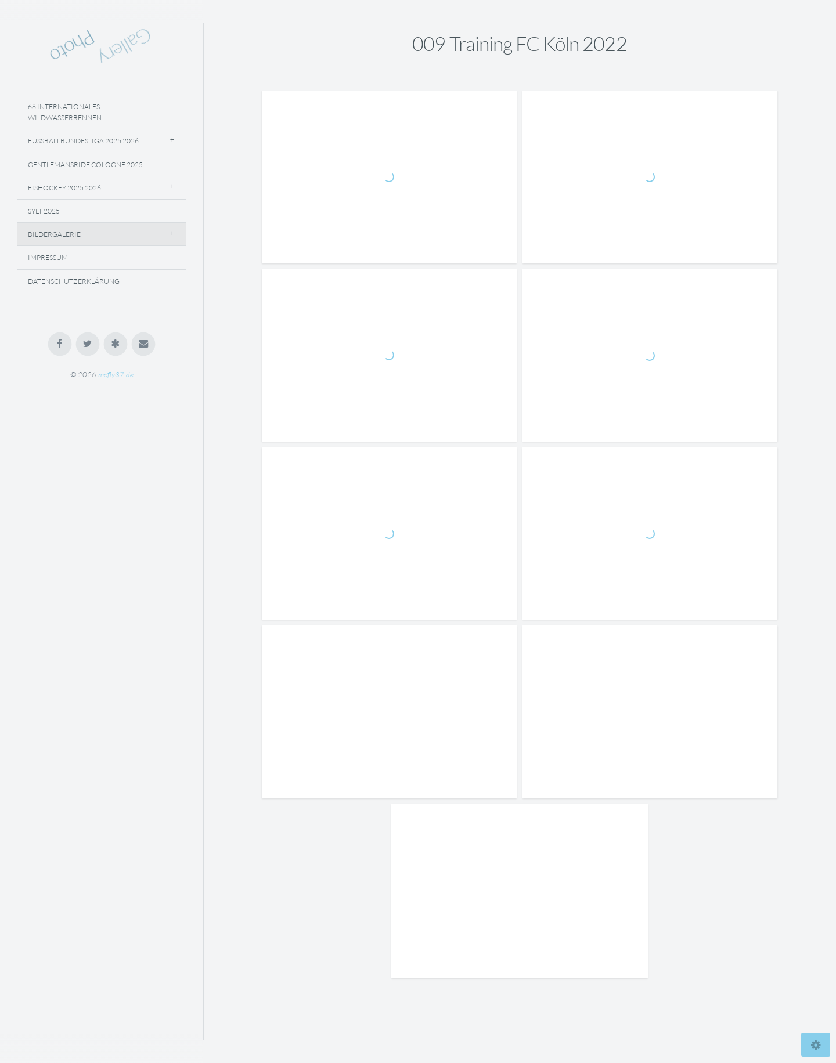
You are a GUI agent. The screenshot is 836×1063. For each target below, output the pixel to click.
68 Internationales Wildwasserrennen (65, 112)
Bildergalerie (54, 234)
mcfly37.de (116, 374)
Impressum (48, 257)
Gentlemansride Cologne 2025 (85, 164)
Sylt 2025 (44, 211)
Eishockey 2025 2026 (64, 187)
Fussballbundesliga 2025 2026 (83, 140)
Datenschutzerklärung (74, 281)
